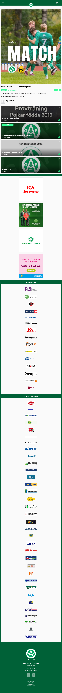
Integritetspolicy (31, 685)
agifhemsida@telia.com (31, 670)
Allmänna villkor (31, 681)
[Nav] (3, 2)
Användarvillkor (31, 682)
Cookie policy (31, 684)
